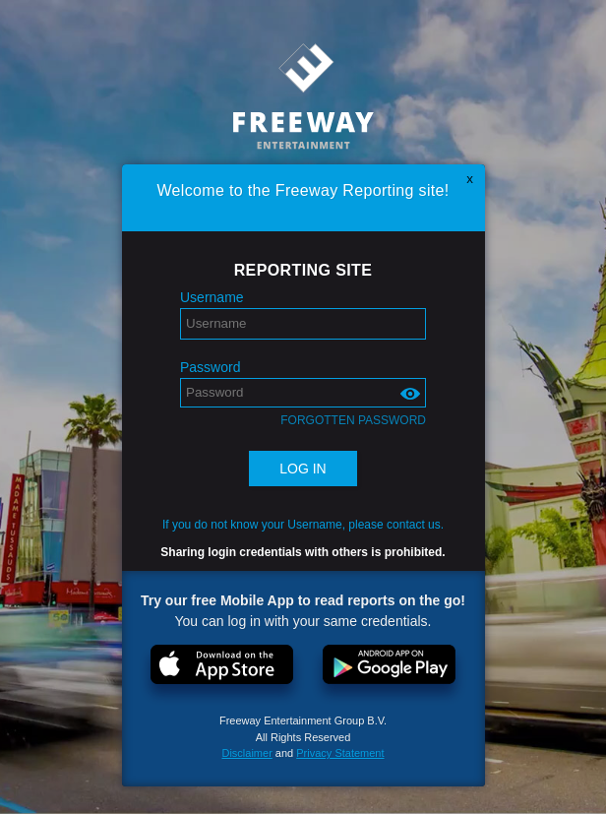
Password (210, 367)
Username (212, 297)
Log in (302, 468)
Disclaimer (246, 753)
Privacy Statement (340, 753)
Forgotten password (353, 420)
